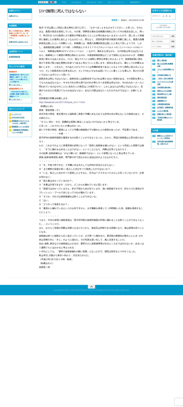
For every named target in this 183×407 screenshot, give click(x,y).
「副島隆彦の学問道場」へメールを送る (20, 131)
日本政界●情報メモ (164, 75)
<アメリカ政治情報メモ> (165, 71)
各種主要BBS (135, 2)
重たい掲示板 (162, 60)
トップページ (16, 114)
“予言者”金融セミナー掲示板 (165, 119)
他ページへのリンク (115, 2)
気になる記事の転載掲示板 (165, 65)
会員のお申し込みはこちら (18, 42)
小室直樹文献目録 (163, 104)
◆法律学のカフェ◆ (164, 94)
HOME (64, 2)
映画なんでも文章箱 (164, 91)
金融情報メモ (162, 101)
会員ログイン (13, 16)
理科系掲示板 (162, 97)
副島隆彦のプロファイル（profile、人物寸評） (20, 122)
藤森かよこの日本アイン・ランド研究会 (165, 137)
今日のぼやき (76, 2)
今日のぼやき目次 (18, 117)
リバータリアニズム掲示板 (165, 83)
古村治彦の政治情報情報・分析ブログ (165, 143)
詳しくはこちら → (15, 85)
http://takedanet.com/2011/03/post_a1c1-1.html (62, 102)
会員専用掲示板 (14, 57)
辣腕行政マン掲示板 (164, 114)
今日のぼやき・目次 (94, 2)
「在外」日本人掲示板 (165, 78)
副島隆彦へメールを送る (20, 127)
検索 (173, 36)
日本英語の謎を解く (164, 87)
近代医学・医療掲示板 (165, 107)
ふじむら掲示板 (162, 111)
